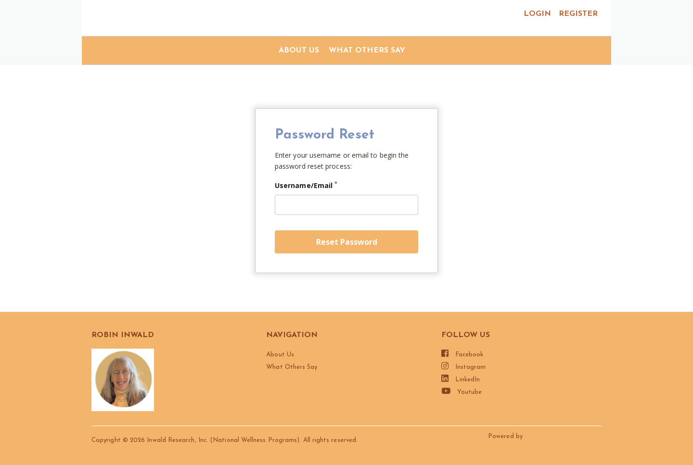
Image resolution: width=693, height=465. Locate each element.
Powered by (506, 436)
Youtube (461, 391)
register (578, 14)
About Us (299, 50)
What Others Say (367, 50)
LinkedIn (460, 378)
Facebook (462, 353)
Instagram (463, 366)
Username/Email (306, 184)
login (537, 14)
